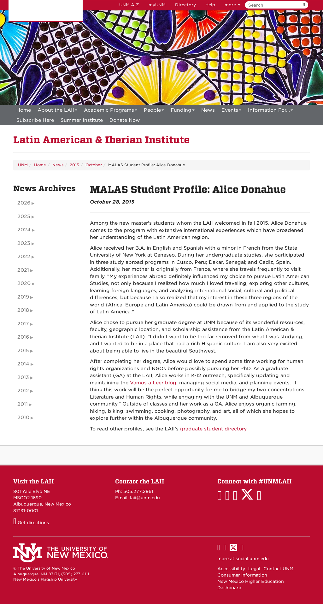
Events (231, 111)
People (154, 111)
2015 (74, 165)
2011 (22, 404)
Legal (254, 568)
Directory (185, 5)
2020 (24, 283)
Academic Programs (110, 111)
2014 (23, 364)
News (208, 110)
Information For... (270, 111)
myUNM (157, 5)
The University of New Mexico (46, 11)
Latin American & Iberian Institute (101, 139)
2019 (23, 297)
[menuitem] (23, 110)
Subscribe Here (35, 120)
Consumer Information (242, 574)
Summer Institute (82, 120)
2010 (23, 417)
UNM (23, 165)
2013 (23, 377)
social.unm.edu (252, 558)
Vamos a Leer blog (153, 383)
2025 (23, 216)
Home (23, 110)
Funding (183, 111)
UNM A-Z (129, 5)
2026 (23, 203)
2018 (23, 310)
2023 (23, 243)
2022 (23, 256)
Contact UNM (278, 568)
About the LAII (57, 111)
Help (210, 5)
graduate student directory (213, 429)
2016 (23, 337)
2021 (23, 270)
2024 (24, 230)
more (232, 5)
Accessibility (231, 568)
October (93, 165)
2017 (23, 324)
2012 (23, 391)
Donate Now (124, 120)
